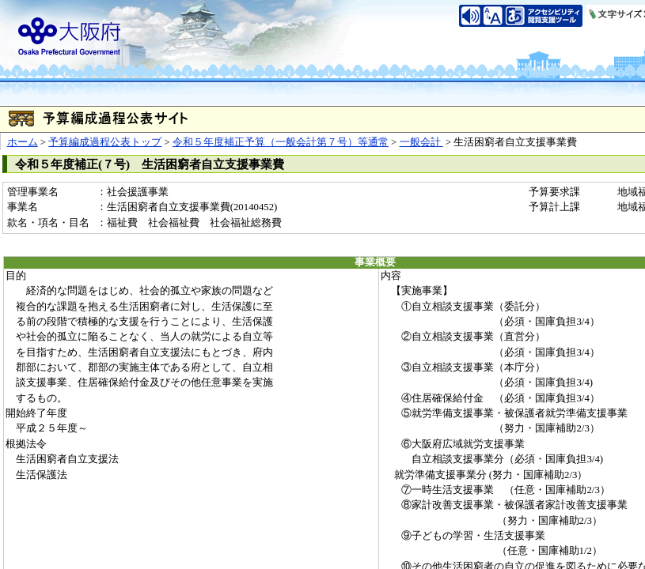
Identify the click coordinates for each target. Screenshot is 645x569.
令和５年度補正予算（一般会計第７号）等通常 (281, 142)
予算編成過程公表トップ (104, 142)
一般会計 (421, 142)
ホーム (22, 142)
